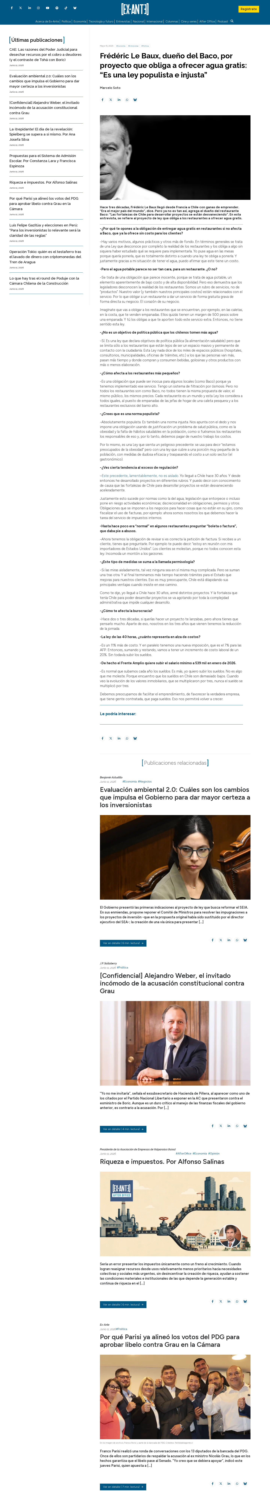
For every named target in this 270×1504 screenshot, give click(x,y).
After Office (207, 21)
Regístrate (248, 8)
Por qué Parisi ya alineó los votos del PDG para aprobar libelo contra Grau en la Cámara (43, 203)
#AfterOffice (183, 1153)
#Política (145, 46)
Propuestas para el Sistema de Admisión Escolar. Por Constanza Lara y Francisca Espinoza (42, 161)
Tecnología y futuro (101, 21)
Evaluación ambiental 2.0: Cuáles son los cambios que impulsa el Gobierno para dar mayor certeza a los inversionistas (44, 81)
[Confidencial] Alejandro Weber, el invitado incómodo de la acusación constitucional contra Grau (44, 108)
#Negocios (145, 781)
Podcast (223, 21)
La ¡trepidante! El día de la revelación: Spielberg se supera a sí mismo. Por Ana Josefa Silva (42, 134)
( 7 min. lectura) (123, 1486)
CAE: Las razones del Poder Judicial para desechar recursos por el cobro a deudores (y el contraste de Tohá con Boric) (45, 55)
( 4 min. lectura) (123, 1129)
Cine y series (189, 21)
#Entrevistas (133, 46)
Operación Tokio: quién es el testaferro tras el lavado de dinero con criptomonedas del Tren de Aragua (45, 257)
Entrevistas (123, 21)
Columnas (172, 21)
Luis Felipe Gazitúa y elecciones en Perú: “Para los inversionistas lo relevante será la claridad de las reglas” (44, 230)
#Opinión (214, 1153)
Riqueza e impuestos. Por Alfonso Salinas (43, 182)
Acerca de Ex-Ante (47, 21)
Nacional (138, 21)
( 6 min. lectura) (123, 943)
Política (66, 21)
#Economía (120, 46)
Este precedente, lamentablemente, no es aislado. (140, 476)
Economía (80, 21)
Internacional (155, 21)
